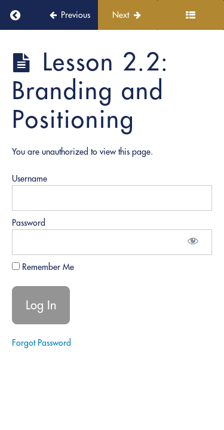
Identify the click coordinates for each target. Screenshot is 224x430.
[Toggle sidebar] (190, 15)
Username (29, 178)
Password (28, 222)
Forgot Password (41, 342)
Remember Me (43, 267)
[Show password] (193, 242)
